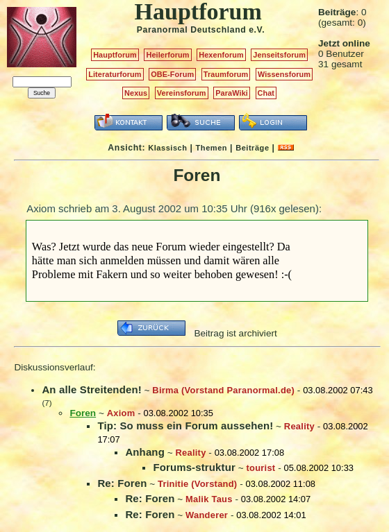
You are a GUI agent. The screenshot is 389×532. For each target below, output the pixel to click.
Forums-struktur (194, 467)
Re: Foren (122, 483)
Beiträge (252, 148)
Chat (266, 93)
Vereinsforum (181, 93)
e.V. (257, 30)
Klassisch (167, 148)
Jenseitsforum (279, 55)
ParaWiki (231, 93)
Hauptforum (115, 55)
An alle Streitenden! (91, 389)
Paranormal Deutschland (192, 30)
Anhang (145, 452)
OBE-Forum (172, 74)
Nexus (135, 93)
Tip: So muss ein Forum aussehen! (185, 425)
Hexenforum (221, 55)
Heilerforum (167, 55)
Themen (211, 148)
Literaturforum (114, 74)
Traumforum (226, 74)
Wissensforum (284, 74)
